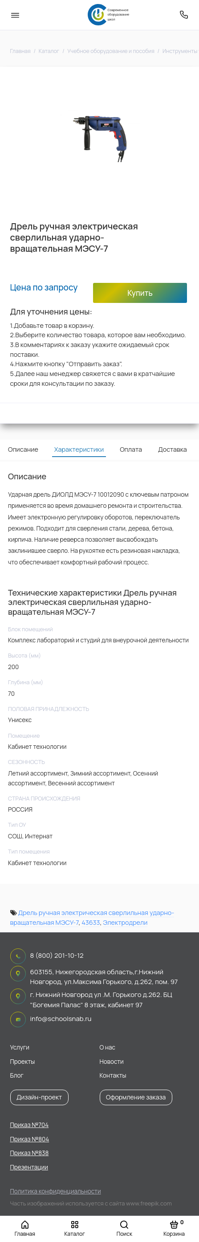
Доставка (172, 449)
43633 (90, 922)
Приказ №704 (29, 1125)
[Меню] (15, 15)
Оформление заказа (136, 1097)
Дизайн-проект (39, 1097)
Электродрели (125, 922)
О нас (107, 1047)
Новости (112, 1062)
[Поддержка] (184, 15)
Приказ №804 (29, 1139)
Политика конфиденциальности (55, 1191)
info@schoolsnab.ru (61, 1018)
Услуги (19, 1047)
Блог (17, 1075)
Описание (23, 449)
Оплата (131, 449)
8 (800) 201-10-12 (57, 955)
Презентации (29, 1167)
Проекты (22, 1062)
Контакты (113, 1075)
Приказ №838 (29, 1153)
